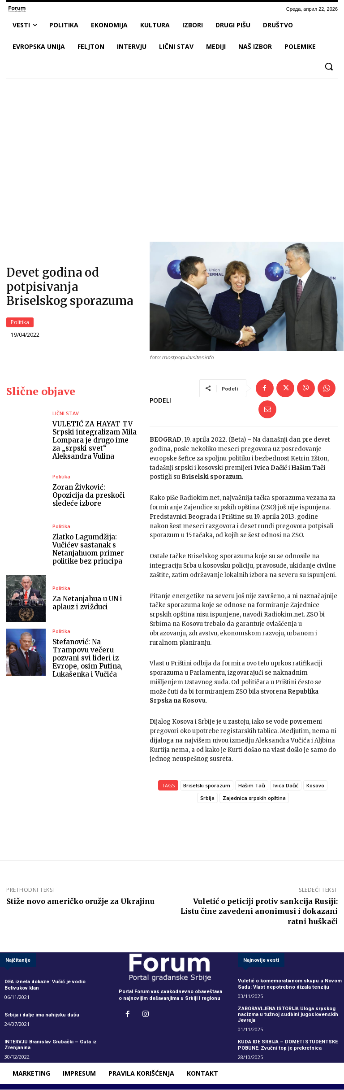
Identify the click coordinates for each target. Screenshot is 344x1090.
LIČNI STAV (65, 413)
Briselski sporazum (206, 785)
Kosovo (315, 785)
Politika (20, 323)
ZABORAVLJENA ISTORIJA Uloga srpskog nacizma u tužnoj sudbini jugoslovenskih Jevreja (288, 1014)
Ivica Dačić (285, 785)
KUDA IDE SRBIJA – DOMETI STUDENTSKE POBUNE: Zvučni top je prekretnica (288, 1045)
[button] (329, 66)
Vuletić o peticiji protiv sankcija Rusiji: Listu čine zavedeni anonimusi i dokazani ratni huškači (259, 911)
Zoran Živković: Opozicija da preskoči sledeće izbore (88, 495)
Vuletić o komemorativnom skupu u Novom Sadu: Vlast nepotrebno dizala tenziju (290, 984)
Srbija (207, 798)
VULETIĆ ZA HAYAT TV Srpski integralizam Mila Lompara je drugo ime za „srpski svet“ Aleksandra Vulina (94, 440)
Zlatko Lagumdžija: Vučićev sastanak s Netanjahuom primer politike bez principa (88, 549)
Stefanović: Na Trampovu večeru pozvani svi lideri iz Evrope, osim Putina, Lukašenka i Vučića (87, 658)
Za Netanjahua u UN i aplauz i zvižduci (87, 603)
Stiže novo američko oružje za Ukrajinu (80, 901)
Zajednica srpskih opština (254, 798)
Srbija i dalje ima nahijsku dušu (41, 1015)
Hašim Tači (251, 785)
